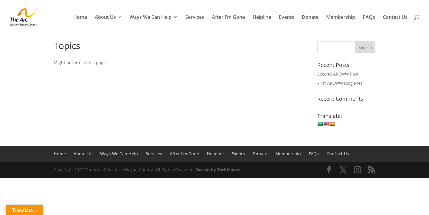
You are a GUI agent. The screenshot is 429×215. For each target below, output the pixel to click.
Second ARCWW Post (337, 74)
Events (286, 17)
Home (80, 17)
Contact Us (395, 17)
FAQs (369, 17)
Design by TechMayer (218, 170)
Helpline (262, 17)
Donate (310, 17)
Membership (340, 17)
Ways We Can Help (151, 17)
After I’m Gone (228, 17)
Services (194, 17)
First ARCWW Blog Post (339, 83)
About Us (105, 17)
